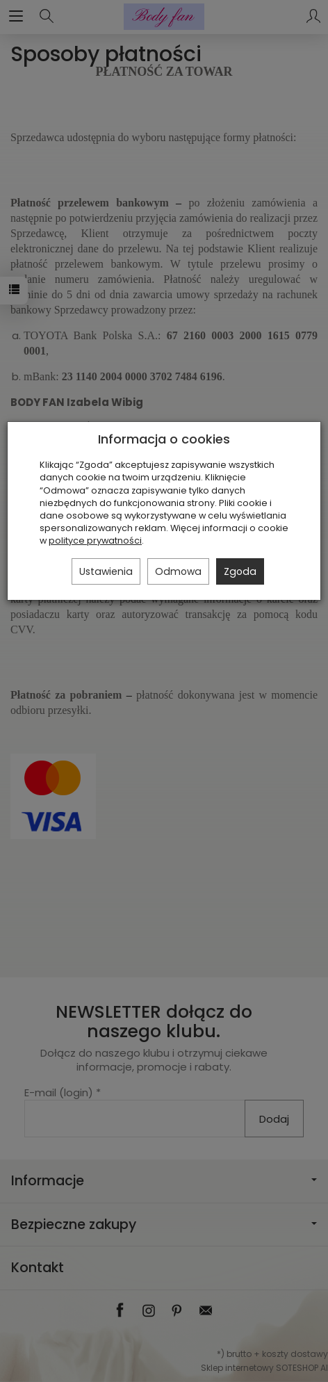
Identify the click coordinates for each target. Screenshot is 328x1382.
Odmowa (178, 571)
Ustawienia (106, 571)
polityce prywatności (95, 540)
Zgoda (240, 571)
